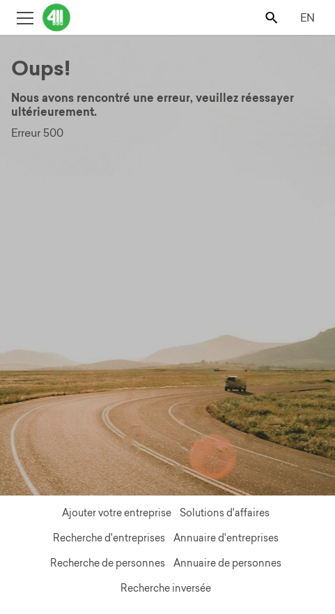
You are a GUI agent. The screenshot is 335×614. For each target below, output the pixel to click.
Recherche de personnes (107, 563)
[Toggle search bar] (272, 17)
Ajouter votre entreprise (116, 513)
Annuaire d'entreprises (226, 538)
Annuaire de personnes (227, 563)
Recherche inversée (165, 588)
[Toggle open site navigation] (25, 17)
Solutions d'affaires (225, 513)
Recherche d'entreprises (109, 538)
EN (307, 17)
